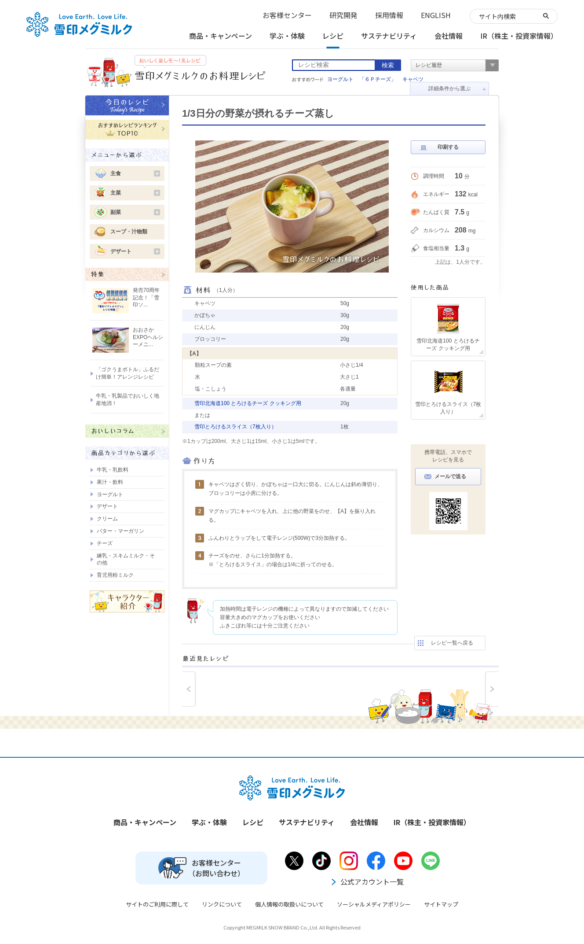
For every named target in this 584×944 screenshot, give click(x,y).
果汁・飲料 (110, 482)
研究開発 (343, 15)
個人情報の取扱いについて (289, 904)
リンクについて (222, 904)
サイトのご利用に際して (157, 904)
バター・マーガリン (120, 531)
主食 (135, 173)
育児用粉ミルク (115, 575)
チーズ (105, 543)
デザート (135, 251)
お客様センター (287, 15)
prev (189, 689)
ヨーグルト (340, 79)
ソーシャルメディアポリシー (374, 904)
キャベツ (412, 79)
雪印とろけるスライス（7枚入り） (235, 427)
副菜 (135, 212)
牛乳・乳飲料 (112, 470)
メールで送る (450, 476)
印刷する (448, 147)
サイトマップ (441, 904)
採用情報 (389, 15)
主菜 (135, 193)
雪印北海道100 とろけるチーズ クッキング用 (247, 403)
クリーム (107, 519)
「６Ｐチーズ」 (377, 79)
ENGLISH (436, 15)
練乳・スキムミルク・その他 (126, 559)
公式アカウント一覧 (367, 881)
